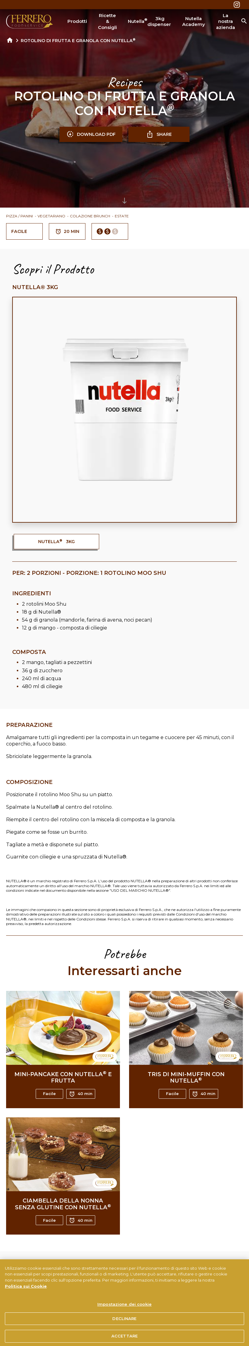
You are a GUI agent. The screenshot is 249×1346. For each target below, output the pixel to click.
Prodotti (77, 21)
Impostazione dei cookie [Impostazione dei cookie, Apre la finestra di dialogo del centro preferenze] (124, 1313)
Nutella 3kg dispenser (149, 21)
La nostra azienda (225, 21)
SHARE (159, 134)
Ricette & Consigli (107, 21)
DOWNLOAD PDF (91, 134)
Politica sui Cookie (26, 1295)
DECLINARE (124, 1327)
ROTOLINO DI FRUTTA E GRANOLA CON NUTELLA (78, 40)
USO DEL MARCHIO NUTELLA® (140, 890)
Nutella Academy (193, 21)
